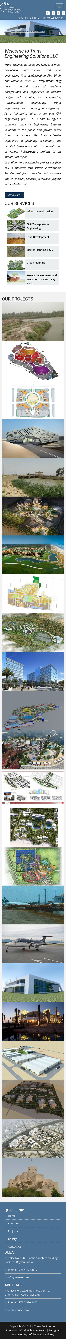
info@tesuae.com (54, 17)
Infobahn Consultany (41, 1334)
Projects (11, 1231)
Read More (14, 195)
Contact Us (13, 1246)
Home (10, 1215)
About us (12, 1223)
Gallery (11, 1239)
